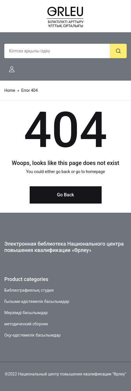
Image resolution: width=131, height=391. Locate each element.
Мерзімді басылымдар (26, 312)
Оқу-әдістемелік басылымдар (32, 335)
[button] (9, 69)
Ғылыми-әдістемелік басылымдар (36, 301)
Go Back (65, 195)
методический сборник (26, 324)
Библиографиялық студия (29, 290)
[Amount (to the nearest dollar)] (57, 51)
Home (9, 90)
